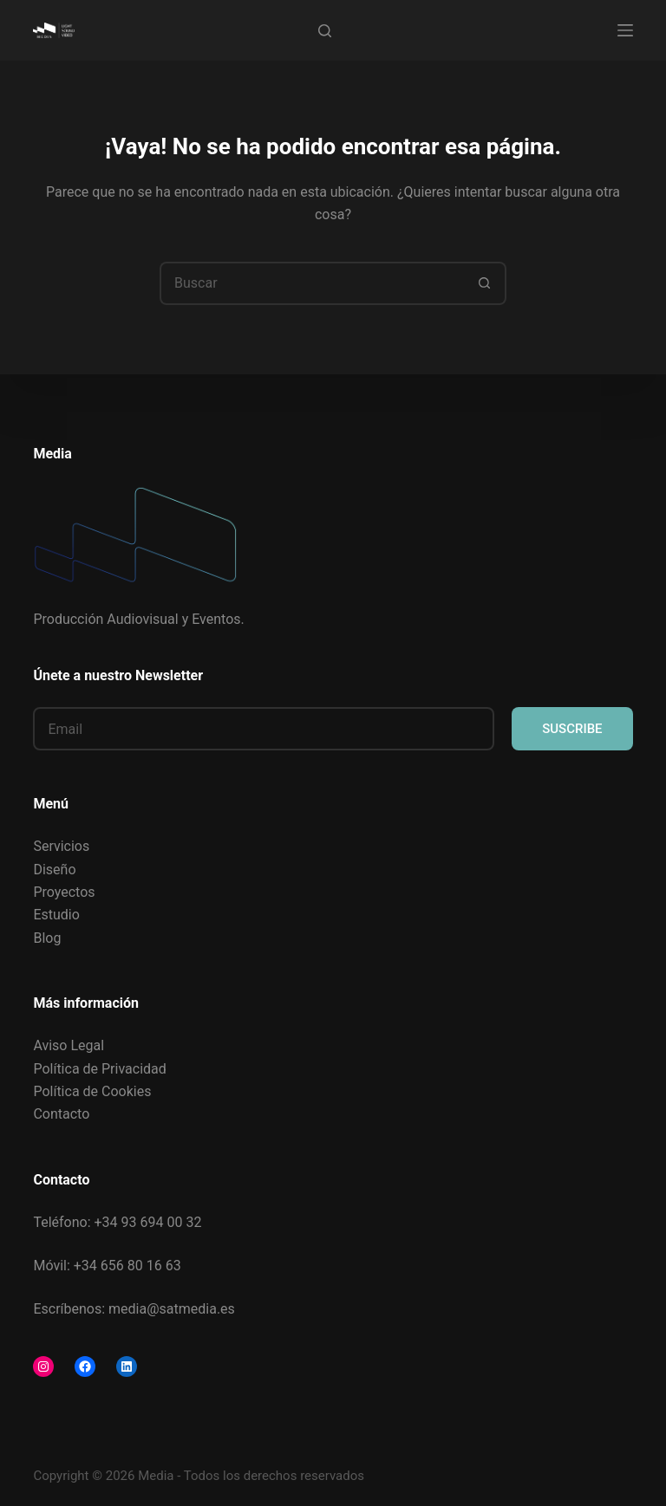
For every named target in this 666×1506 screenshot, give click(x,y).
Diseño (54, 869)
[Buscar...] (311, 283)
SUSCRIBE (572, 729)
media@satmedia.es (171, 1309)
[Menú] (625, 30)
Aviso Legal (68, 1045)
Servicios (61, 846)
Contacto (61, 1114)
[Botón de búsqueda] (484, 283)
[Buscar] (324, 30)
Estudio (56, 914)
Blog (47, 938)
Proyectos (64, 892)
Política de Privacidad (99, 1069)
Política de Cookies (92, 1091)
